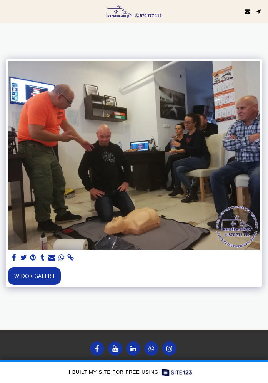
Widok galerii (34, 275)
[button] (8, 11)
